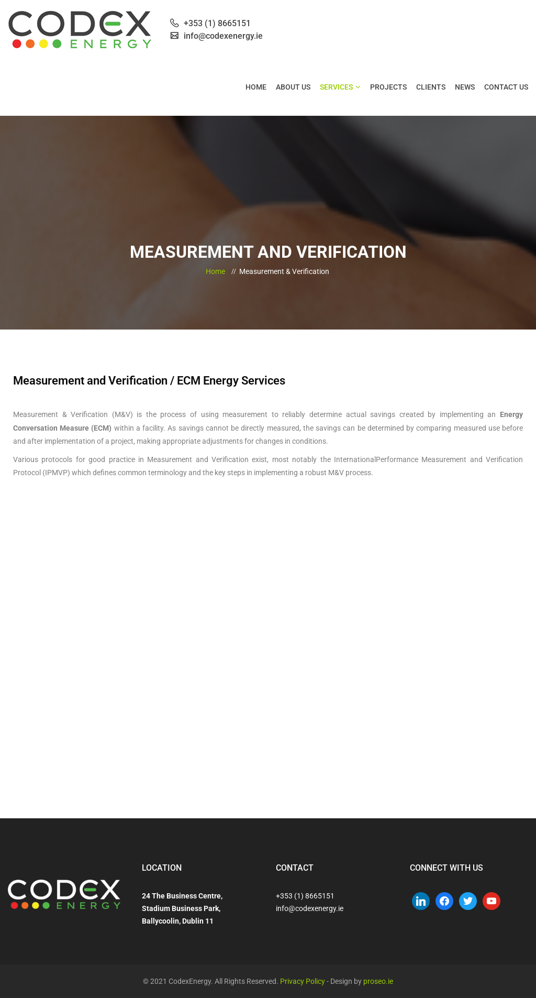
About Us (293, 87)
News (465, 87)
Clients (430, 87)
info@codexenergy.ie (309, 908)
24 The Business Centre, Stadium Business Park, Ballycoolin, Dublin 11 (182, 908)
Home (255, 87)
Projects (388, 87)
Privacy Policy (302, 981)
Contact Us (506, 87)
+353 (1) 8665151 (305, 896)
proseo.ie (378, 981)
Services (336, 87)
